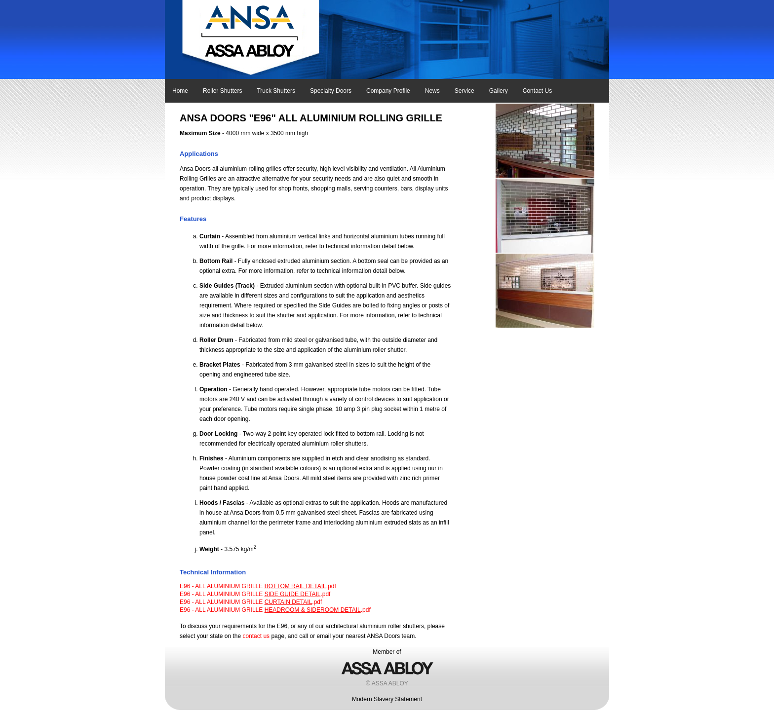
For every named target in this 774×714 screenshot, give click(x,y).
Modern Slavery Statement (387, 699)
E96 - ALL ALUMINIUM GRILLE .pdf (258, 586)
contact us (256, 636)
